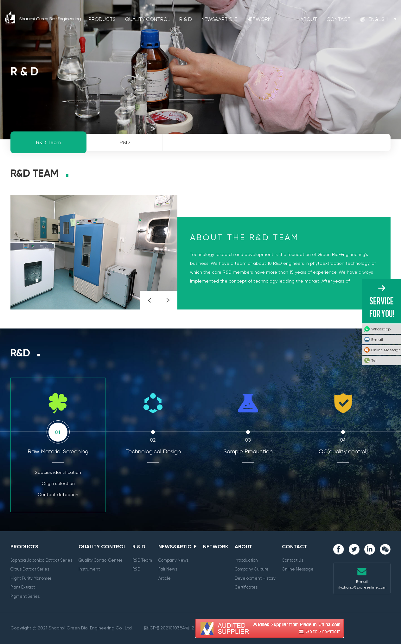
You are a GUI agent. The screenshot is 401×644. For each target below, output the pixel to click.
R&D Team (142, 560)
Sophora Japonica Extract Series (41, 560)
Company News (173, 560)
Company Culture (252, 569)
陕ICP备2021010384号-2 (169, 627)
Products (102, 19)
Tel (374, 360)
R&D (136, 569)
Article (164, 578)
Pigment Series (25, 596)
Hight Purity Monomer (30, 578)
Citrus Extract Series (29, 569)
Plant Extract (22, 587)
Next (168, 300)
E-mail (377, 339)
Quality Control (147, 19)
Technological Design (153, 451)
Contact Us (292, 560)
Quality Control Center (100, 560)
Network (259, 19)
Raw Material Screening (58, 451)
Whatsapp (381, 329)
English (378, 19)
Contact (339, 19)
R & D (185, 19)
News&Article (219, 19)
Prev (149, 300)
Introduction (246, 560)
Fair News (167, 569)
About (308, 19)
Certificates (246, 587)
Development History (255, 578)
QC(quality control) (343, 451)
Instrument (89, 569)
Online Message (298, 569)
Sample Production (248, 451)
